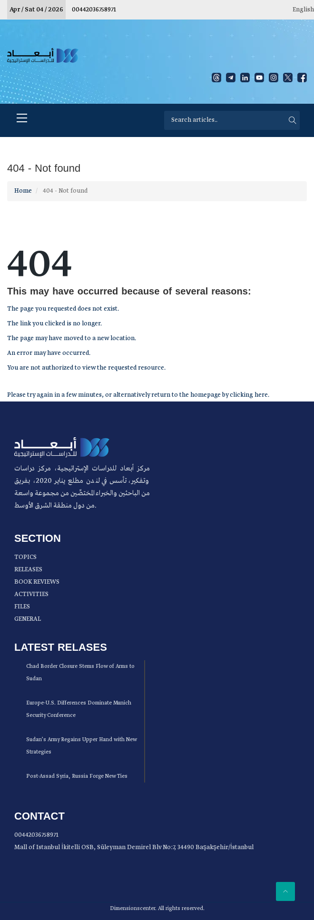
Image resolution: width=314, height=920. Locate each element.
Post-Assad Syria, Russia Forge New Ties (77, 776)
